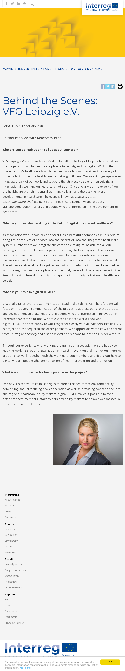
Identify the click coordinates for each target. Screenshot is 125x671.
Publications (11, 581)
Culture (8, 546)
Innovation (10, 529)
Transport (10, 552)
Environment (11, 540)
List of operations (14, 587)
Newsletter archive (15, 622)
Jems (7, 605)
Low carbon (11, 534)
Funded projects (13, 564)
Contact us (10, 517)
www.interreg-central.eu (21, 69)
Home (47, 69)
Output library (12, 575)
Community (11, 611)
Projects (61, 69)
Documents (11, 616)
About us (9, 505)
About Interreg (12, 499)
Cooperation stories (15, 570)
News (98, 69)
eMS (7, 599)
